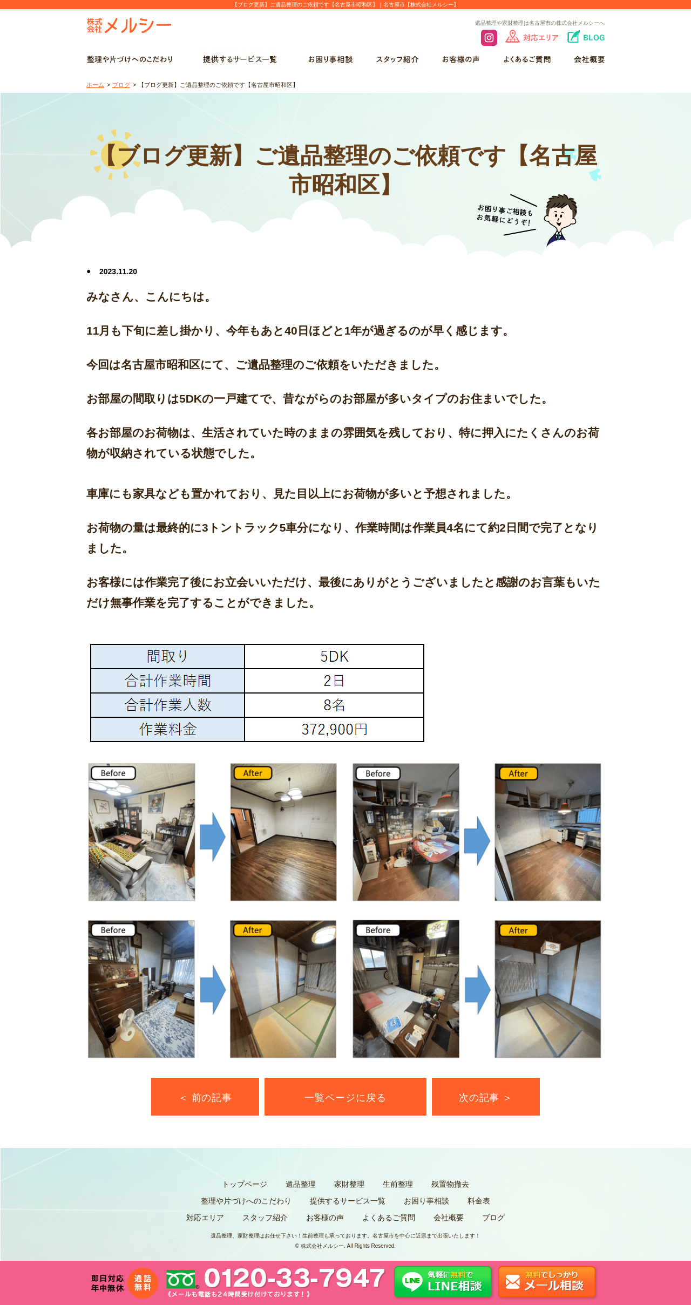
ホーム (95, 84)
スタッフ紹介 (265, 1217)
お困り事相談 (426, 1201)
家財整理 (349, 1184)
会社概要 (448, 1217)
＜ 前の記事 (205, 1097)
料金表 (479, 1201)
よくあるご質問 (388, 1217)
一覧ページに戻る (345, 1097)
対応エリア (205, 1217)
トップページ (244, 1184)
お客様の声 (325, 1217)
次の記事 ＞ (486, 1097)
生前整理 (398, 1184)
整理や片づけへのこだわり (246, 1201)
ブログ (121, 84)
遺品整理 (301, 1184)
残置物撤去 (450, 1184)
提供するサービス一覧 (347, 1201)
